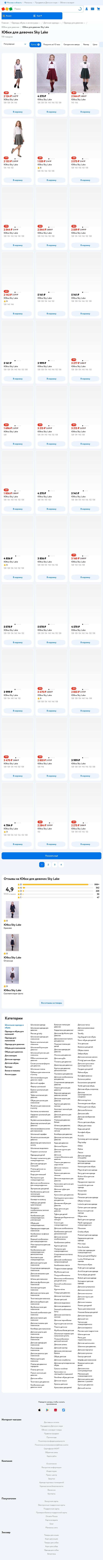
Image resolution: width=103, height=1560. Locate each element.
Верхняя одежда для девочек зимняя (62, 1094)
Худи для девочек (61, 1143)
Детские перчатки (85, 1350)
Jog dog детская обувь (87, 1037)
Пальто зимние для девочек (38, 1374)
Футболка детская (61, 1272)
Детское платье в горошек (61, 1169)
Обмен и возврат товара (52, 1430)
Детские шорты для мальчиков (39, 1333)
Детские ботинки (85, 1110)
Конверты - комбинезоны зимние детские (40, 1210)
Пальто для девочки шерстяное (62, 1163)
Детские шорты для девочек (62, 1099)
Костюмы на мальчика (40, 1111)
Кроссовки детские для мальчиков (63, 1185)
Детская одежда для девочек (62, 1050)
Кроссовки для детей (63, 1387)
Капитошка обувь (85, 1265)
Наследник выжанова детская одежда (86, 1162)
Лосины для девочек (62, 1055)
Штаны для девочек (62, 1125)
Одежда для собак (51, 1550)
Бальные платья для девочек (62, 1026)
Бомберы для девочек (63, 1134)
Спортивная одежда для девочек (63, 1083)
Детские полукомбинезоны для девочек (63, 1157)
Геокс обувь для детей (87, 1040)
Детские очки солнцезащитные (85, 1369)
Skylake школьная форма (41, 1120)
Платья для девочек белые (62, 1121)
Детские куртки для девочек (62, 1150)
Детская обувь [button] (12, 1063)
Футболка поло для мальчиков (38, 1308)
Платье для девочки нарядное (39, 1365)
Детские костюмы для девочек (63, 1138)
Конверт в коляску (38, 1199)
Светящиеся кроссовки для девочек (63, 1199)
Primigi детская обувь (86, 1060)
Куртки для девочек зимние (62, 1105)
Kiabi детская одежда (86, 1268)
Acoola (81, 1136)
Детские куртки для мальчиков (39, 1264)
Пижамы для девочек (62, 1062)
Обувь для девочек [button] (14, 1051)
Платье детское (37, 1370)
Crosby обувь (83, 1232)
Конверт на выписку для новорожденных (40, 1159)
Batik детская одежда (86, 1220)
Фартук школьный (38, 1087)
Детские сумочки (85, 1353)
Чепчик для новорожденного (85, 1323)
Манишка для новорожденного (85, 1375)
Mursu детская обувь (86, 1122)
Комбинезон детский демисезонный (63, 1233)
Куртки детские (60, 1246)
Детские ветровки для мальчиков (40, 1275)
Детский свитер (60, 1348)
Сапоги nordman (61, 1369)
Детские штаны (60, 1344)
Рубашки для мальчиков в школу (40, 1073)
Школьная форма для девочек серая (39, 1079)
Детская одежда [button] (12, 1059)
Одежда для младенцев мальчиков (40, 1229)
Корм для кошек (51, 1539)
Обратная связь (51, 1452)
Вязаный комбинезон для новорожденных (39, 1240)
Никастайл (82, 1191)
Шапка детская (84, 1334)
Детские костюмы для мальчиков (40, 1294)
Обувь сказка (83, 1050)
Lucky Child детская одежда (86, 1260)
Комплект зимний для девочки (63, 1110)
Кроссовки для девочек (64, 1195)
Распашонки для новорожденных (37, 1179)
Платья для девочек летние (62, 1130)
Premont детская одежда (88, 1235)
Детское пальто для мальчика (39, 1319)
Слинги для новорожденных (61, 1224)
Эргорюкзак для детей (40, 1189)
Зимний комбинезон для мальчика (41, 1313)
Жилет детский (60, 1299)
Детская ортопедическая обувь (64, 1364)
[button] (37, 15)
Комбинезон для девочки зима (37, 1386)
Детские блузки (60, 1146)
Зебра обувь (83, 1054)
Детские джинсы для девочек (62, 1116)
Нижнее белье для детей (88, 1312)
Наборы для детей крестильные (38, 1204)
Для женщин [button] (11, 1055)
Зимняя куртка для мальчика (38, 1289)
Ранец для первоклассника (84, 1339)
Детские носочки (85, 1293)
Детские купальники (86, 1287)
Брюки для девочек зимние (62, 1174)
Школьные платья (38, 1069)
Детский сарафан (38, 1083)
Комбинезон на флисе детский (40, 1235)
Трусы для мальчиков (86, 1309)
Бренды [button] (8, 1067)
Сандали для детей (85, 1069)
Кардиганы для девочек (63, 1030)
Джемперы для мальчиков (37, 1338)
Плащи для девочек (62, 1293)
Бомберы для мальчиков (41, 1329)
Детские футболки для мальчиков (40, 1283)
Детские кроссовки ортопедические (86, 1065)
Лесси (80, 1152)
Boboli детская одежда (87, 1278)
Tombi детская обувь (86, 1086)
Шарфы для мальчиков (87, 1360)
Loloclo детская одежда (87, 1204)
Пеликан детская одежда (88, 1197)
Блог (52, 1524)
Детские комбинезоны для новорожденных (40, 1184)
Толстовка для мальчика (40, 1299)
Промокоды (52, 1437)
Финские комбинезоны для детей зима (64, 1280)
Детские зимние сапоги (87, 1057)
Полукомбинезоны (62, 1275)
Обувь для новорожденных (37, 1224)
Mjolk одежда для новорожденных (85, 1224)
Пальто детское (60, 1327)
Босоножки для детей (87, 1082)
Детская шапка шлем (86, 1343)
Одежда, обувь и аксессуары (25, 22)
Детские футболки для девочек (63, 1034)
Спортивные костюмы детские (63, 1255)
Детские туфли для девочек (62, 1190)
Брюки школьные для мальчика (39, 1043)
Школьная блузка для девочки (39, 1048)
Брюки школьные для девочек (39, 1091)
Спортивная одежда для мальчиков (40, 1269)
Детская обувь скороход (88, 1089)
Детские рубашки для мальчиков (39, 1303)
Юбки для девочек (10, 27)
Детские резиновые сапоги (86, 1029)
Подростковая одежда (63, 1269)
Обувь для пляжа (84, 1126)
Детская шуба (59, 1058)
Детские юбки (37, 1378)
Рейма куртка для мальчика (38, 1360)
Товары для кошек (51, 1535)
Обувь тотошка (84, 1201)
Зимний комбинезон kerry (62, 1310)
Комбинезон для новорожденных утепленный (37, 1218)
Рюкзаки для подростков (88, 1331)
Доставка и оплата (51, 1422)
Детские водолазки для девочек (63, 1179)
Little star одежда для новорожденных (86, 1251)
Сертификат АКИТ (51, 1448)
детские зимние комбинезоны (61, 1238)
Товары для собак (51, 1542)
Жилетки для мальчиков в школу (40, 1107)
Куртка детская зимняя (63, 1324)
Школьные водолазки (39, 1148)
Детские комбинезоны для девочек (63, 1078)
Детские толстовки (62, 1296)
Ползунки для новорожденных (61, 1250)
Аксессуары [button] (10, 1074)
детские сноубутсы (62, 1360)
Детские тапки (84, 1025)
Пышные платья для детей (62, 1045)
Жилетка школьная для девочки (40, 1138)
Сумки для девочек (85, 1385)
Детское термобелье (62, 1320)
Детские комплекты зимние (62, 1316)
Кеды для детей (84, 1129)
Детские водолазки (62, 1303)
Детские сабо (83, 1114)
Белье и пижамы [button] (12, 1070)
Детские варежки (85, 1328)
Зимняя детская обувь (87, 1103)
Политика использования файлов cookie (51, 1445)
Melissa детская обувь (87, 1107)
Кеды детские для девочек (61, 1210)
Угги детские (83, 1044)
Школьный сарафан (39, 1134)
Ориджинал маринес (86, 1182)
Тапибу (81, 1033)
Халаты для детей (85, 1305)
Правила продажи (51, 1433)
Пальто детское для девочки (62, 1089)
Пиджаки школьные (39, 1152)
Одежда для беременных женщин (64, 1218)
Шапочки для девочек (87, 1346)
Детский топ (83, 1319)
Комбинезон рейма (62, 1242)
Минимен (82, 1228)
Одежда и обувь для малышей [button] (14, 1032)
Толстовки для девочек (40, 1382)
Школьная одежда (38, 1025)
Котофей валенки (85, 1076)
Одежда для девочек (73, 22)
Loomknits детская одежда (85, 1186)
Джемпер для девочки (63, 1065)
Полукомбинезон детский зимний (61, 1340)
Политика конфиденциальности (51, 1441)
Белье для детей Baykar (87, 1256)
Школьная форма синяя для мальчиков (40, 1130)
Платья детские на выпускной (38, 1170)
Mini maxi (82, 1244)
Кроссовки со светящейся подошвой (63, 1373)
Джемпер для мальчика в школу (41, 1144)
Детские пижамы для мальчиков (39, 1324)
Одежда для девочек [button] (14, 1044)
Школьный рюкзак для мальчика (40, 1054)
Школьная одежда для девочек (39, 1029)
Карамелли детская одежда (85, 1239)
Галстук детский (84, 1357)
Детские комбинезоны (63, 1228)
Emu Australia (83, 1247)
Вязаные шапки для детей (85, 1364)
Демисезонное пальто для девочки (63, 1040)
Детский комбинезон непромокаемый (63, 1261)
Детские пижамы (85, 1302)
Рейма (80, 1149)
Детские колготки (85, 1290)
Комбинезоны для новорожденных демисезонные (38, 1252)
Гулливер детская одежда (88, 1139)
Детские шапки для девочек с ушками (85, 1380)
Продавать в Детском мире (51, 1426)
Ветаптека (51, 1554)
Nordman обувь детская (64, 1377)
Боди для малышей (38, 1174)
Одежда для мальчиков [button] (10, 1039)
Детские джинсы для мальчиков (39, 1354)
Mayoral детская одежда (87, 1170)
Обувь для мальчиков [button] (15, 1048)
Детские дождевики (62, 1306)
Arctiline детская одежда (88, 1271)
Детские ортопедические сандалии (85, 1094)
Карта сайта (51, 1456)
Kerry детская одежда (86, 1173)
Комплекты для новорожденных (37, 1258)
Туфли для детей (60, 1214)
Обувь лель (82, 1216)
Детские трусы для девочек (85, 1298)
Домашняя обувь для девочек (62, 1204)
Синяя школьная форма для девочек (40, 1065)
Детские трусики (85, 1316)
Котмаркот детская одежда (85, 1282)
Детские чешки (60, 1381)
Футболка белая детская (64, 1330)
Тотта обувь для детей (86, 1275)
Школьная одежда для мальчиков (39, 1038)
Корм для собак (51, 1546)
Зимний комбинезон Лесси (62, 1285)
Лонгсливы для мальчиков (37, 1349)
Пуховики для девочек (63, 1074)
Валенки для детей (85, 1047)
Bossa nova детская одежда (85, 1212)
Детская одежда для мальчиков (39, 1344)
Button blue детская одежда (86, 1177)
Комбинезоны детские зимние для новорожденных (40, 1194)
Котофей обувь (84, 1132)
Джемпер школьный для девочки (40, 1124)
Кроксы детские (61, 1384)
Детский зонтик (84, 1388)
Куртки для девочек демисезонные (62, 1069)
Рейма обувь (83, 1072)
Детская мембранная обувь (86, 1118)
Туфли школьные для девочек (39, 1096)
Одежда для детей (38, 1155)
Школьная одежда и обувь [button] (14, 1026)
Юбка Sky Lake (12, 924)
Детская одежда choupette (84, 1157)
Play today (82, 1142)
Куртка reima (59, 1289)
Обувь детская (60, 1357)
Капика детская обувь (86, 1167)
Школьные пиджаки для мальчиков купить (64, 1335)
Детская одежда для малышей (39, 1165)
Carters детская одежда (87, 1207)
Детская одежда (51, 22)
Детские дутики (84, 1100)
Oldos (80, 1146)
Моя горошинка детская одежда (40, 1246)
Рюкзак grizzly (36, 1033)
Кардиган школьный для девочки (40, 1116)
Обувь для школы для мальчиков (39, 1101)
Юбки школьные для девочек (39, 1059)
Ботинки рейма (84, 1079)
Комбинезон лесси (62, 1265)
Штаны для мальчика (39, 1279)
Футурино (82, 1194)
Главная (5, 22)
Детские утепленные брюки (62, 1352)
